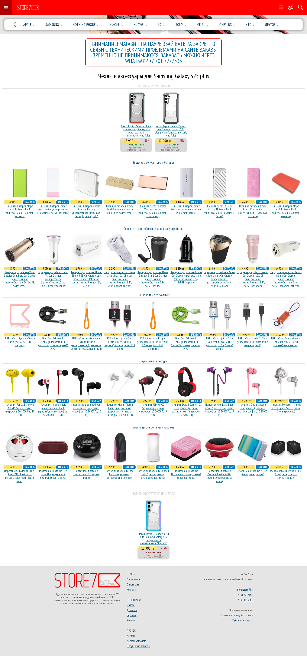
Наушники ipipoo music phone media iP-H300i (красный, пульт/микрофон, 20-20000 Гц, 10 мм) (53, 410)
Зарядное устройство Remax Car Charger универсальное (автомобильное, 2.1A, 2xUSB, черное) (186, 277)
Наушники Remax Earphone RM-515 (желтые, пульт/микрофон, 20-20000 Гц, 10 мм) (19, 410)
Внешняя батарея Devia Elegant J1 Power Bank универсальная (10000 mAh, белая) (219, 211)
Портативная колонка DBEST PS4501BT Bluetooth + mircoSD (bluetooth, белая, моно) (20, 476)
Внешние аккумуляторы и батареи (154, 162)
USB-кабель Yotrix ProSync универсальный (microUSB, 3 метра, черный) (252, 341)
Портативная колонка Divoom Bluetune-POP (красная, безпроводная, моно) (219, 476)
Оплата (131, 605)
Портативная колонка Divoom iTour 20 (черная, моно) (86, 474)
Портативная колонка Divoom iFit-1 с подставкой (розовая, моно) (186, 474)
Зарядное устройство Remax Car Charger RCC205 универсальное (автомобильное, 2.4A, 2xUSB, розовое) (252, 279)
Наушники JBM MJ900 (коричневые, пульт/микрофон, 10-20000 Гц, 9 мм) (153, 410)
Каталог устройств (136, 641)
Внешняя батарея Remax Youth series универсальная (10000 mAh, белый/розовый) (53, 209)
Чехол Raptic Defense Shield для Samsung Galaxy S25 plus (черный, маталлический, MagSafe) (171, 130)
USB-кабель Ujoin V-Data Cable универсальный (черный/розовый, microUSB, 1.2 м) (120, 343)
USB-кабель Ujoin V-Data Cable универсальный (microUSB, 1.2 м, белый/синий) (219, 343)
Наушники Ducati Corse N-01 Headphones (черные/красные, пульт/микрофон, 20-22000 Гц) (186, 410)
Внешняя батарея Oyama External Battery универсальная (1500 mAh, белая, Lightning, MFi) (86, 211)
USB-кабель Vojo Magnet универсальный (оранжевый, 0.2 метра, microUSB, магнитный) (153, 343)
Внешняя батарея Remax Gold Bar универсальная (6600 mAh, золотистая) (119, 209)
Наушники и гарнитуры (153, 361)
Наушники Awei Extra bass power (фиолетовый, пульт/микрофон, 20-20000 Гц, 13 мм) (219, 410)
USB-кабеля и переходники (153, 295)
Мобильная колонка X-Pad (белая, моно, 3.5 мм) (252, 472)
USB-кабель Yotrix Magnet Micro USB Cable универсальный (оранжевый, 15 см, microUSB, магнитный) (86, 343)
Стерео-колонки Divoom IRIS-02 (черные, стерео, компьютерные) (286, 474)
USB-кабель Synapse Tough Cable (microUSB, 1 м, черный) (20, 341)
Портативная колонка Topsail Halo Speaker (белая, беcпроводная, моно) (153, 474)
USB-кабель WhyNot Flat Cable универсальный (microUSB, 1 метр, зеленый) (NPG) (186, 343)
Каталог (131, 636)
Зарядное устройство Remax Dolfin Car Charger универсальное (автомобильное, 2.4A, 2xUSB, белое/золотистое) (286, 279)
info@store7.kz (244, 589)
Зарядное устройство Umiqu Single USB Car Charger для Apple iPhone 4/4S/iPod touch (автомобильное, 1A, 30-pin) (86, 279)
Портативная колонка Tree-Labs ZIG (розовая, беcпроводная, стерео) (119, 474)
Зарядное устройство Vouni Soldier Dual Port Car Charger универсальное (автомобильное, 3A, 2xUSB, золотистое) (20, 279)
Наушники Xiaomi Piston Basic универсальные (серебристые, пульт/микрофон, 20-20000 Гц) (119, 410)
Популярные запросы (138, 646)
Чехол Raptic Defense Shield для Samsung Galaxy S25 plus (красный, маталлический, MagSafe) (136, 130)
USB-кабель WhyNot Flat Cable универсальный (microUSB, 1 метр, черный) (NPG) (53, 343)
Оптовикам (133, 584)
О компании (133, 579)
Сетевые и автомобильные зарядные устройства (153, 229)
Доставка (132, 610)
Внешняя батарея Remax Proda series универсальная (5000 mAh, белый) (186, 209)
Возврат (131, 620)
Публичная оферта (242, 620)
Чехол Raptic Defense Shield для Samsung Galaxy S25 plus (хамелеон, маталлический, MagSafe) (153, 538)
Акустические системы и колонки (153, 427)
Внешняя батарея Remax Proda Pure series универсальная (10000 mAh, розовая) (253, 211)
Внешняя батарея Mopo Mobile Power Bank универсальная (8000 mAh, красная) (286, 211)
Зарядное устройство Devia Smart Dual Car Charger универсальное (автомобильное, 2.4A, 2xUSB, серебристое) (119, 279)
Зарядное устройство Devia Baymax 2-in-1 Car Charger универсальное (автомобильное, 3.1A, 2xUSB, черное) (153, 279)
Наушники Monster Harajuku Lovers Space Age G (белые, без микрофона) (286, 408)
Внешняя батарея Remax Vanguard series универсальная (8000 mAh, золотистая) (153, 211)
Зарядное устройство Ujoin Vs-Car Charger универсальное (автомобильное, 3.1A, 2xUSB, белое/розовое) (53, 279)
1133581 (248, 600)
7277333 (248, 595)
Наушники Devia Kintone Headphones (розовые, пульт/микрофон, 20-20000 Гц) (252, 410)
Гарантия (131, 615)
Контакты (132, 589)
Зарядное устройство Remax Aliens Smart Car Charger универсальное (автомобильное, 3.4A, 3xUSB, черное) (219, 279)
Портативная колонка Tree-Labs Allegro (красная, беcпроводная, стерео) (53, 474)
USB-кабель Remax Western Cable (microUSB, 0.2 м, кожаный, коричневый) (286, 341)
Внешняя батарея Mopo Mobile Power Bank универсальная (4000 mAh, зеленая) (20, 211)
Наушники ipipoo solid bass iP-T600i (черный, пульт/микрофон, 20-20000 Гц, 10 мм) (86, 410)
